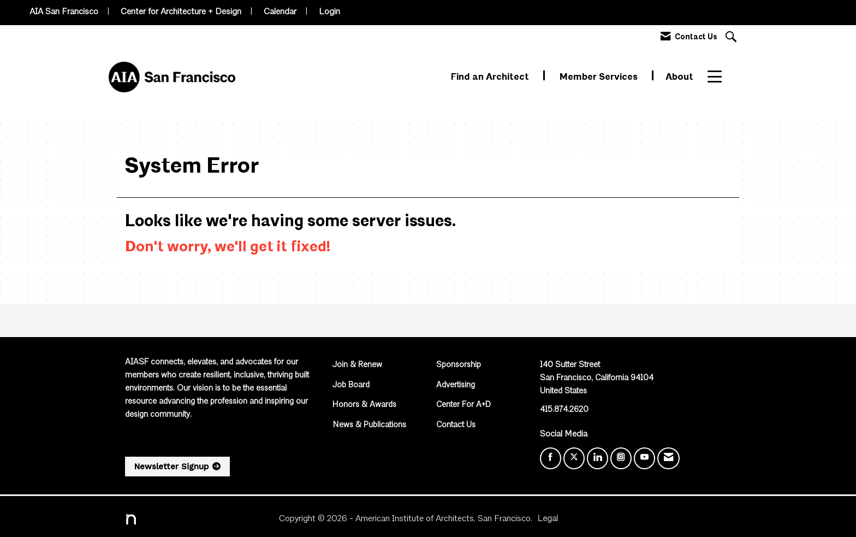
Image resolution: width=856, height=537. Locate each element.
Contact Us (455, 425)
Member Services (600, 77)
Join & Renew (357, 365)
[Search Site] (732, 38)
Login (329, 12)
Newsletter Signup (171, 466)
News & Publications (369, 425)
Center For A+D (463, 405)
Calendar (280, 12)
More (719, 77)
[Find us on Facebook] (550, 458)
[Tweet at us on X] (574, 458)
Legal (547, 519)
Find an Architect (491, 77)
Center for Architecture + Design (181, 12)
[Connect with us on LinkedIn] (597, 458)
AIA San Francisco (63, 12)
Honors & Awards (364, 405)
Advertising (455, 385)
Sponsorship (458, 365)
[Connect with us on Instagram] (621, 458)
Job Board (351, 385)
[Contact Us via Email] (668, 458)
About (679, 77)
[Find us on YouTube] (644, 458)
